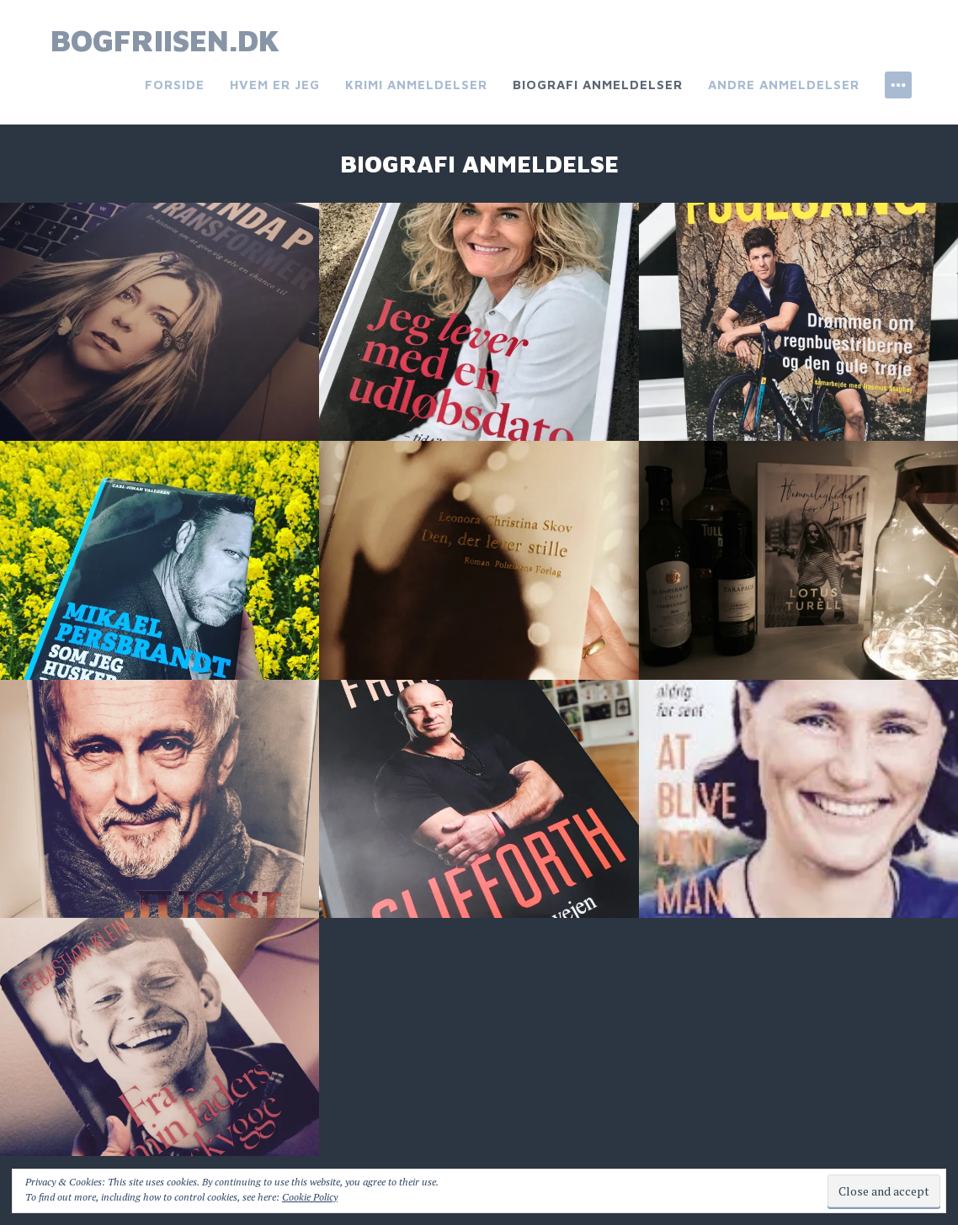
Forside (175, 84)
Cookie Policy (310, 1197)
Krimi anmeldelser (416, 84)
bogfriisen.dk (165, 40)
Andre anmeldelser (784, 84)
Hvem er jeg (275, 84)
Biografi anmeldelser (598, 84)
